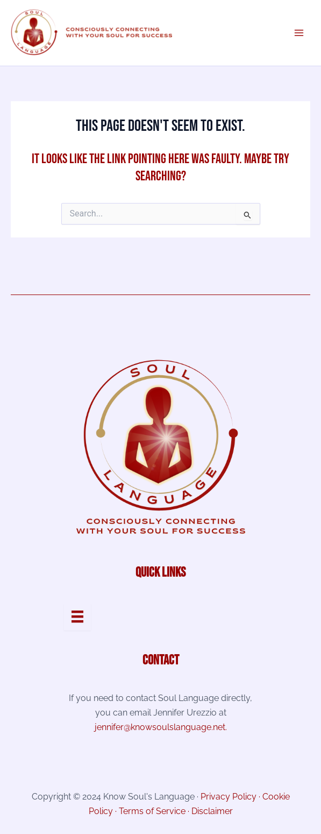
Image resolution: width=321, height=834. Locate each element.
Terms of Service (152, 811)
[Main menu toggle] (298, 32)
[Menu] (77, 616)
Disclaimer (212, 811)
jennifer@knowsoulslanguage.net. (161, 727)
